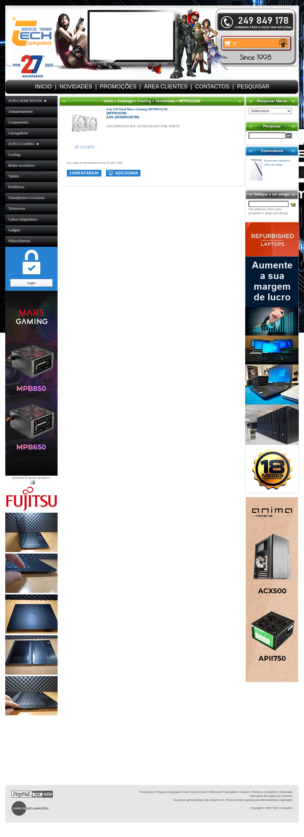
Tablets (13, 176)
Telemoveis (16, 208)
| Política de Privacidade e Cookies (227, 792)
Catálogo (125, 101)
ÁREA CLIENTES (166, 86)
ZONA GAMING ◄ (23, 144)
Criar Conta (189, 792)
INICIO (43, 86)
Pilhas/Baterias (19, 241)
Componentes (18, 122)
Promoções (146, 792)
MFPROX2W (189, 101)
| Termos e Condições (263, 792)
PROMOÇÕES (118, 86)
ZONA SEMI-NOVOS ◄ (27, 101)
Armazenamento (20, 111)
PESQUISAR (253, 86)
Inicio (108, 101)
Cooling (14, 154)
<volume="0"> (131, 36)
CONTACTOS (212, 86)
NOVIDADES (75, 86)
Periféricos (16, 187)
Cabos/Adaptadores (22, 219)
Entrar (202, 792)
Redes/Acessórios (21, 165)
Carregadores (18, 133)
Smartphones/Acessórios (26, 198)
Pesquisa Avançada (168, 792)
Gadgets (14, 230)
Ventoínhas (165, 101)
